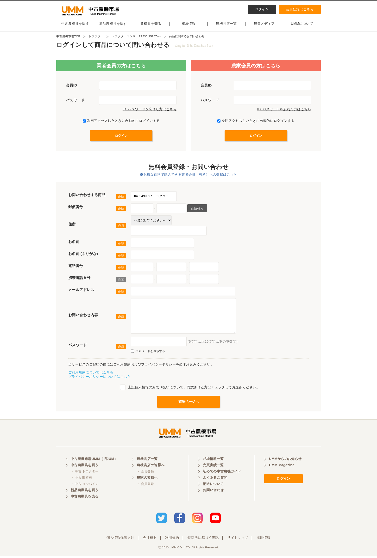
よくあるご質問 (215, 480)
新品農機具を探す (113, 25)
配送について (213, 486)
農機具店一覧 (226, 25)
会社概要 (150, 539)
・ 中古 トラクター (84, 474)
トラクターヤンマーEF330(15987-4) (136, 37)
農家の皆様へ (147, 480)
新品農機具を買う (84, 492)
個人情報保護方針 (120, 539)
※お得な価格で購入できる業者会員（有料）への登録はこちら (188, 176)
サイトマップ (237, 539)
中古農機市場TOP (68, 37)
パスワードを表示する (148, 352)
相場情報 (189, 25)
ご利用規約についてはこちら (90, 373)
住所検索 (197, 209)
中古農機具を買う (84, 467)
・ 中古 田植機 (81, 480)
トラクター (96, 37)
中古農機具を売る (84, 499)
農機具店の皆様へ (150, 467)
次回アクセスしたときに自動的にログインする (121, 122)
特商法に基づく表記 (203, 539)
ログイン (262, 9)
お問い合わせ (213, 492)
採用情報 (263, 539)
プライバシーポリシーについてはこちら (99, 378)
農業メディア (264, 25)
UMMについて (302, 25)
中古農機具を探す (75, 25)
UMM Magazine (281, 467)
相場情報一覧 (213, 461)
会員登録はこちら (300, 9)
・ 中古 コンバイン (84, 486)
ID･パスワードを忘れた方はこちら (149, 110)
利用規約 (172, 539)
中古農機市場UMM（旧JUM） (94, 461)
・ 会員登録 (145, 474)
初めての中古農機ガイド (222, 474)
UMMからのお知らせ (285, 461)
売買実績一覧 (213, 467)
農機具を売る (150, 25)
